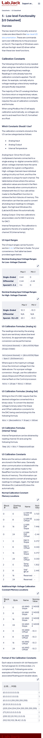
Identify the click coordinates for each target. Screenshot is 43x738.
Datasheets (6, 10)
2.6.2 (11, 248)
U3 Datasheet (16, 10)
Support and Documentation (27, 3)
